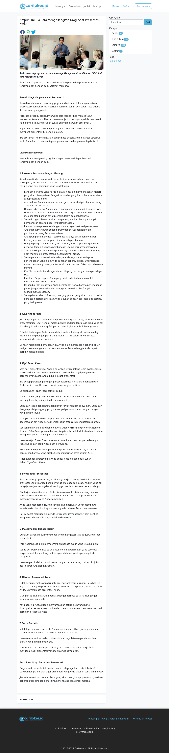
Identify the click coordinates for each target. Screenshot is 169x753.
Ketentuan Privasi (142, 718)
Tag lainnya (115, 60)
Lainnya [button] (97, 6)
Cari (148, 22)
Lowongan (60, 6)
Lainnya (119, 45)
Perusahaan (75, 6)
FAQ (102, 718)
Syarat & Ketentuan (118, 718)
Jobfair (87, 6)
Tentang (92, 718)
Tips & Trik (120, 39)
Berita (117, 33)
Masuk (115, 6)
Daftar (126, 6)
